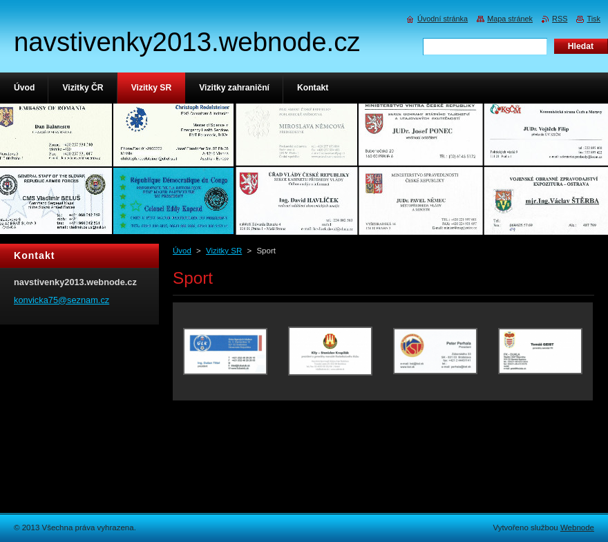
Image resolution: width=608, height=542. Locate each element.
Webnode (577, 527)
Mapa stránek (510, 18)
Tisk (593, 18)
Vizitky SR (224, 250)
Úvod (182, 250)
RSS (559, 18)
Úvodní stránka (442, 18)
